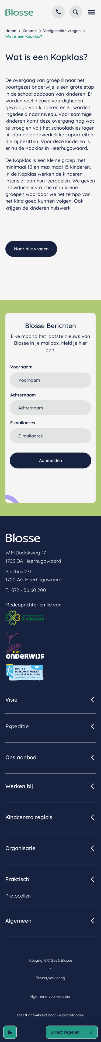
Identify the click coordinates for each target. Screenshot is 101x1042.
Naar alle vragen (31, 248)
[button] (91, 11)
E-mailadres (22, 422)
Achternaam (23, 395)
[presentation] (51, 481)
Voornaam (21, 367)
